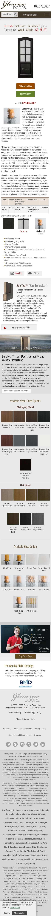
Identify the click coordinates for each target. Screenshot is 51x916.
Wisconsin (20, 863)
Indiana (28, 826)
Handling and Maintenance (19, 735)
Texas (44, 855)
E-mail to (18, 273)
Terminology (29, 713)
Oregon (9, 851)
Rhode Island (33, 851)
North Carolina (11, 847)
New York (42, 843)
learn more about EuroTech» (16, 391)
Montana (19, 839)
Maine (30, 831)
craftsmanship (42, 775)
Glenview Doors (10, 754)
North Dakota (25, 847)
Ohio (34, 847)
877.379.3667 (42, 6)
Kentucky (12, 831)
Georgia (43, 822)
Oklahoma (41, 847)
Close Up (23, 225)
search (9, 14)
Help (33, 719)
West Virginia (42, 859)
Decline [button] (7, 913)
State (27, 855)
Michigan (22, 835)
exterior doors (42, 793)
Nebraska (28, 839)
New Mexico (31, 843)
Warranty (7, 729)
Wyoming (30, 863)
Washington (29, 859)
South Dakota (18, 855)
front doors (24, 767)
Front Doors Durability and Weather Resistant (23, 358)
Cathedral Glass (40, 226)
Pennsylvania (20, 851)
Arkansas (9, 818)
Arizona (41, 814)
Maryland (38, 831)
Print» (36, 273)
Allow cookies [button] (19, 913)
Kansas (41, 826)
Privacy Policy (40, 729)
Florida (35, 822)
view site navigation (30, 14)
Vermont (11, 859)
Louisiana (22, 831)
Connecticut (39, 818)
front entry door (12, 760)
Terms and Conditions (22, 729)
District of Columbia (22, 822)
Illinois (21, 826)
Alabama (26, 814)
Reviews (37, 735)
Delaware (8, 822)
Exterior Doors (21, 756)
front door (37, 796)
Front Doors (37, 756)
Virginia (19, 859)
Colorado (29, 818)
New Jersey (20, 843)
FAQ (39, 713)
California (19, 818)
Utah (4, 859)
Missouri (10, 839)
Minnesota (31, 835)
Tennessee (36, 855)
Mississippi (42, 835)
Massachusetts (9, 835)
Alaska (34, 814)
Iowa (35, 826)
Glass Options (22, 719)
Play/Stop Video (25, 656)
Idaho (14, 826)
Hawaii (8, 826)
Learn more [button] (15, 907)
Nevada (36, 839)
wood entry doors (27, 793)
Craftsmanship (14, 713)
